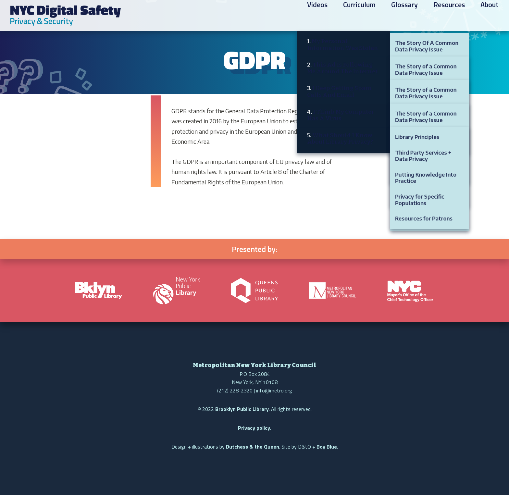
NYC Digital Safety (65, 15)
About (489, 16)
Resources (449, 16)
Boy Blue (327, 447)
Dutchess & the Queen (252, 447)
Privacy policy (254, 428)
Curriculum (359, 16)
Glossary (404, 16)
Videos (317, 16)
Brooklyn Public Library (242, 409)
